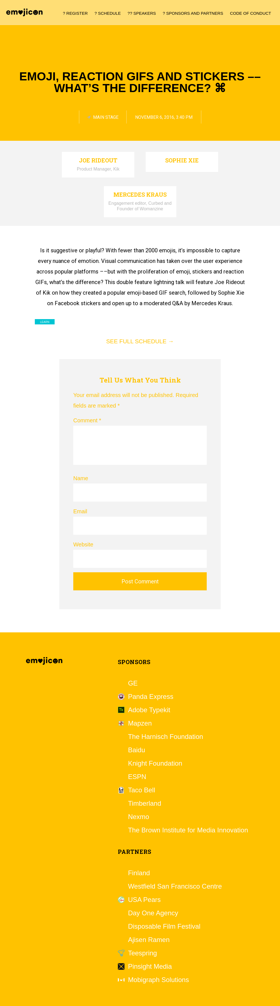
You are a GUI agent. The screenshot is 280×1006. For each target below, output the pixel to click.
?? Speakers (142, 13)
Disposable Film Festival (164, 926)
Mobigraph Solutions (158, 980)
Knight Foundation (155, 763)
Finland (139, 873)
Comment (87, 420)
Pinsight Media (150, 966)
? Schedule (107, 13)
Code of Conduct (250, 13)
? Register (75, 13)
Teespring (142, 953)
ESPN (137, 776)
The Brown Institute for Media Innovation (188, 830)
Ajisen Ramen (148, 939)
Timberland (144, 803)
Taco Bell (141, 790)
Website (83, 544)
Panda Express (150, 696)
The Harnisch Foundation (165, 736)
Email (80, 511)
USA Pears (144, 899)
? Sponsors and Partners (193, 13)
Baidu (136, 750)
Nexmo (138, 816)
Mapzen (140, 723)
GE (133, 683)
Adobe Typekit (149, 710)
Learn (44, 322)
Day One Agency (153, 913)
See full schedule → (140, 341)
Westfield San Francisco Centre (175, 886)
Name (80, 478)
